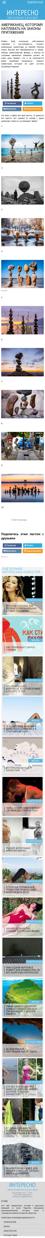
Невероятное (10, 1231)
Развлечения (10, 1222)
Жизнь (7, 1226)
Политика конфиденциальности (18, 1218)
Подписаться (35, 2)
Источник (4, 557)
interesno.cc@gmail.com (23, 1196)
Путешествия (10, 1235)
